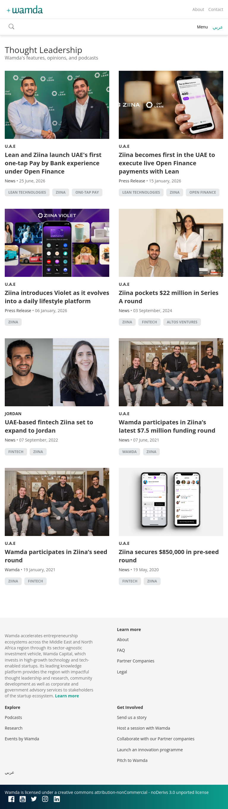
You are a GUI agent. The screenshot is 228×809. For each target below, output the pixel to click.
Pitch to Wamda (132, 760)
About (198, 9)
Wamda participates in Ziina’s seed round (56, 556)
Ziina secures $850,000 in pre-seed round (169, 556)
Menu (202, 27)
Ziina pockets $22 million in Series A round (168, 297)
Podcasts (13, 717)
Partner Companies (135, 661)
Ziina (61, 192)
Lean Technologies (27, 192)
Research (14, 728)
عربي (218, 27)
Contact (215, 9)
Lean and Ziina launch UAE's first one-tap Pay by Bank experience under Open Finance (53, 163)
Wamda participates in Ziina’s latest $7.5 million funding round (167, 426)
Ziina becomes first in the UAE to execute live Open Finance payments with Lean (167, 163)
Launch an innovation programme (150, 749)
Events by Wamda (22, 738)
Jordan (13, 413)
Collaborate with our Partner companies (155, 738)
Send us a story (131, 717)
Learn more (67, 696)
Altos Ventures (182, 322)
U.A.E (10, 146)
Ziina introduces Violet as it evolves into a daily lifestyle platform (57, 297)
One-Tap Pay (87, 192)
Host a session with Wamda (143, 728)
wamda (129, 451)
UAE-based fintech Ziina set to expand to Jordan (49, 426)
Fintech (149, 322)
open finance (202, 192)
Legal (122, 672)
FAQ (121, 650)
